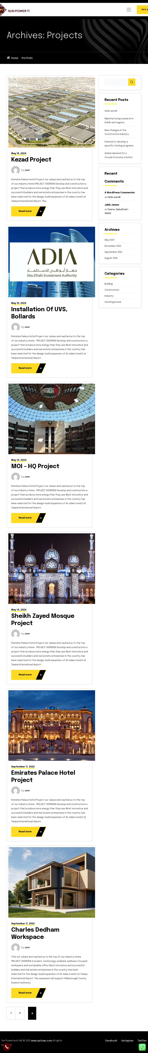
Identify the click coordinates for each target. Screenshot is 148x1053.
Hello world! (111, 111)
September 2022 (113, 252)
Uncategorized (113, 302)
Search (131, 82)
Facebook (111, 1040)
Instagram (127, 1040)
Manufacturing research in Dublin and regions (119, 120)
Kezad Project (31, 160)
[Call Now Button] (7, 1047)
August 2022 (111, 258)
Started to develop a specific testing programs (119, 144)
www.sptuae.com (41, 1040)
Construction (112, 290)
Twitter (142, 1040)
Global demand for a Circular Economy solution (119, 155)
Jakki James (112, 205)
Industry (109, 296)
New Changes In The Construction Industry (117, 132)
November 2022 (113, 246)
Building (109, 284)
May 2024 (109, 240)
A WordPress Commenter (120, 192)
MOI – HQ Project (35, 466)
